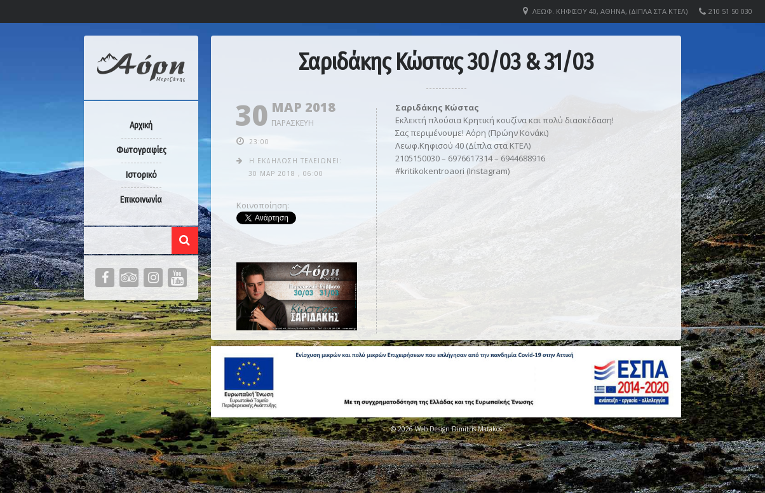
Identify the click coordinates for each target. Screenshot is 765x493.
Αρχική (141, 125)
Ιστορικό (141, 175)
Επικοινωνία (141, 199)
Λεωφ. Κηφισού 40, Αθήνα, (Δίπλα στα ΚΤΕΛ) (609, 11)
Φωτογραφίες (141, 150)
